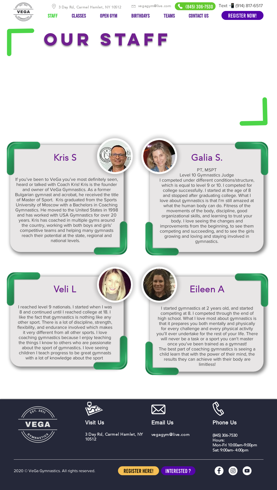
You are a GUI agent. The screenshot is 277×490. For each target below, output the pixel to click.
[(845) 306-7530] (195, 6)
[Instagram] (233, 470)
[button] (178, 470)
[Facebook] (219, 470)
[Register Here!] (138, 470)
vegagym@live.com (154, 6)
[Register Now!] (242, 15)
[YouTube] (247, 470)
